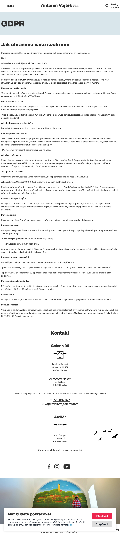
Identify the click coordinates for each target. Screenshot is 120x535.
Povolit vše (102, 515)
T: (60, 400)
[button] (8, 6)
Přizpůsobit (101, 524)
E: (60, 403)
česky (114, 4)
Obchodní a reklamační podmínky (60, 532)
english (115, 7)
